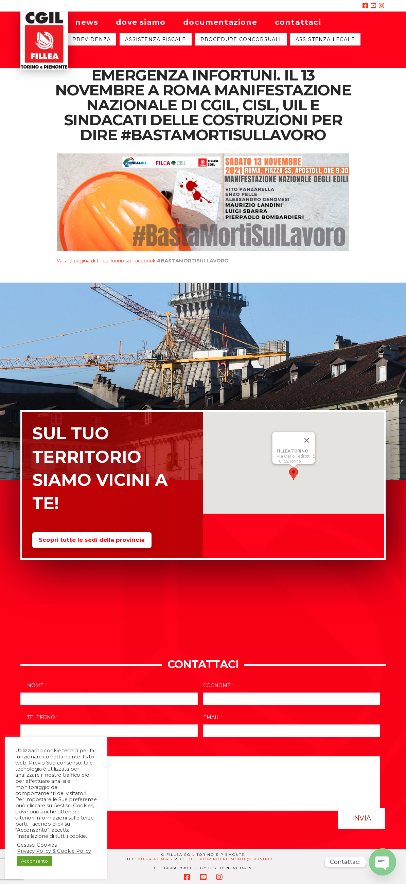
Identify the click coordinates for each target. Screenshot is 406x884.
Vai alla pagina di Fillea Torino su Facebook (106, 261)
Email (213, 717)
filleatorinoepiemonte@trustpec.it (233, 859)
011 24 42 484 (153, 859)
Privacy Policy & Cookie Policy (54, 851)
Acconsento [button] (34, 861)
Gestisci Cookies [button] (37, 845)
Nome (37, 685)
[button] (293, 473)
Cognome (218, 685)
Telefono (42, 717)
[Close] (306, 440)
